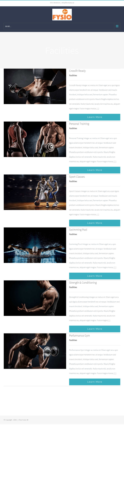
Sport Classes (77, 177)
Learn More (94, 117)
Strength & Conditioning (83, 282)
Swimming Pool (78, 229)
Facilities (73, 75)
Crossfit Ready (77, 71)
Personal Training (79, 124)
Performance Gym (79, 335)
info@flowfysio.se (68, 3)
